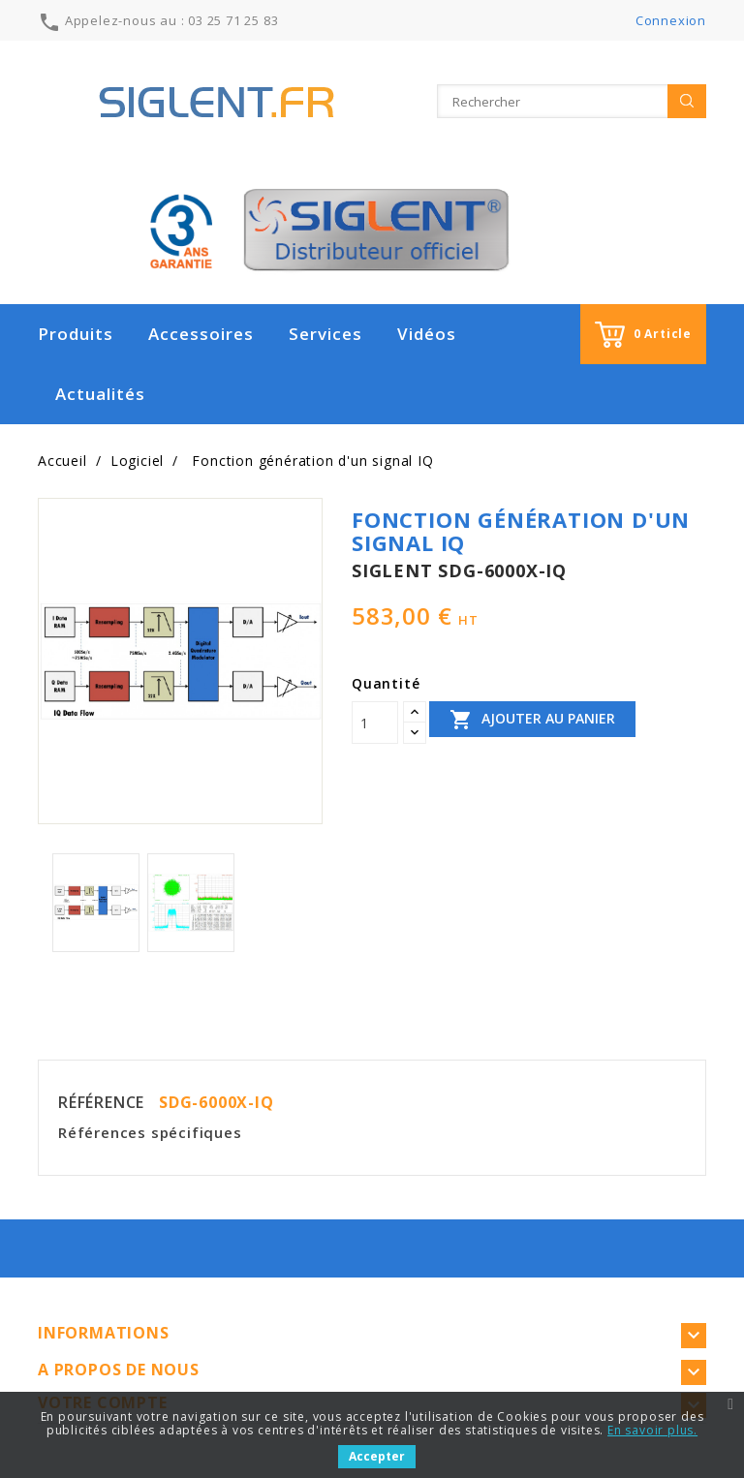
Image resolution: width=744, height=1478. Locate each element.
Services (325, 334)
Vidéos (426, 334)
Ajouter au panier (532, 719)
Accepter (377, 1456)
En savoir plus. (652, 1430)
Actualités (100, 394)
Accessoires (201, 334)
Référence (101, 1102)
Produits (75, 334)
